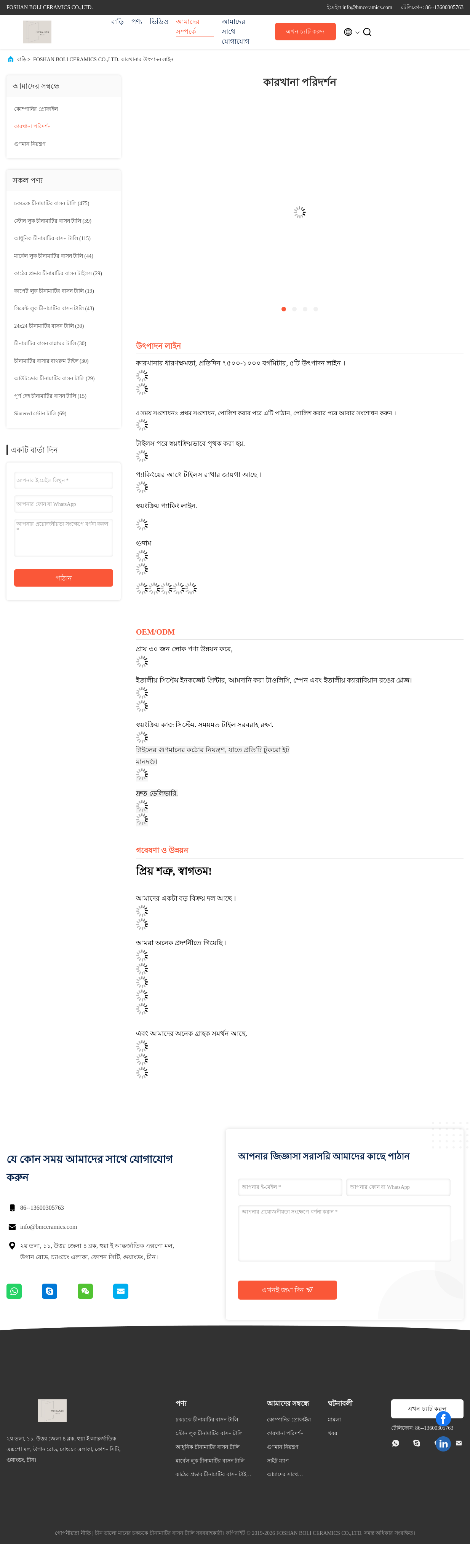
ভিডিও (159, 22)
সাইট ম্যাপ (278, 1461)
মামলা (334, 1420)
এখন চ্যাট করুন (305, 31)
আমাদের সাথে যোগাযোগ (235, 31)
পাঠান (64, 578)
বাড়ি (117, 22)
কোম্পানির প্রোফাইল (36, 109)
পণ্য (136, 22)
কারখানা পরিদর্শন (32, 126)
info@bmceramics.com (48, 1226)
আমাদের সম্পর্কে (188, 26)
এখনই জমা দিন (287, 1290)
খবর (332, 1433)
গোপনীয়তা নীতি (73, 1533)
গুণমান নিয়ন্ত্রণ (29, 144)
